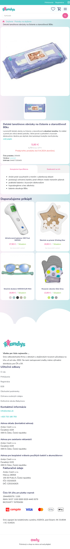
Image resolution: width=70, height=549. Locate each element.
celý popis (7, 139)
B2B (2, 386)
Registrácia (59, 2)
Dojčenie (9, 21)
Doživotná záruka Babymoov (13, 401)
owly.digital (46, 544)
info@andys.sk (7, 411)
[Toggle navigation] (65, 8)
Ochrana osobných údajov (12, 396)
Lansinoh (13, 158)
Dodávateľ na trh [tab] (53, 169)
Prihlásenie (49, 2)
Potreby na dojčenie (23, 21)
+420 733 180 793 (9, 416)
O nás (3, 372)
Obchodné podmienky (10, 391)
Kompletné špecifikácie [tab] (19, 169)
